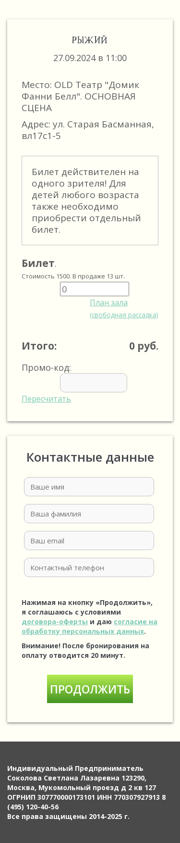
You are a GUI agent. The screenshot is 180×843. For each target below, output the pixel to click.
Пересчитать (46, 398)
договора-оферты (55, 621)
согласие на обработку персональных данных (89, 626)
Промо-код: (89, 383)
